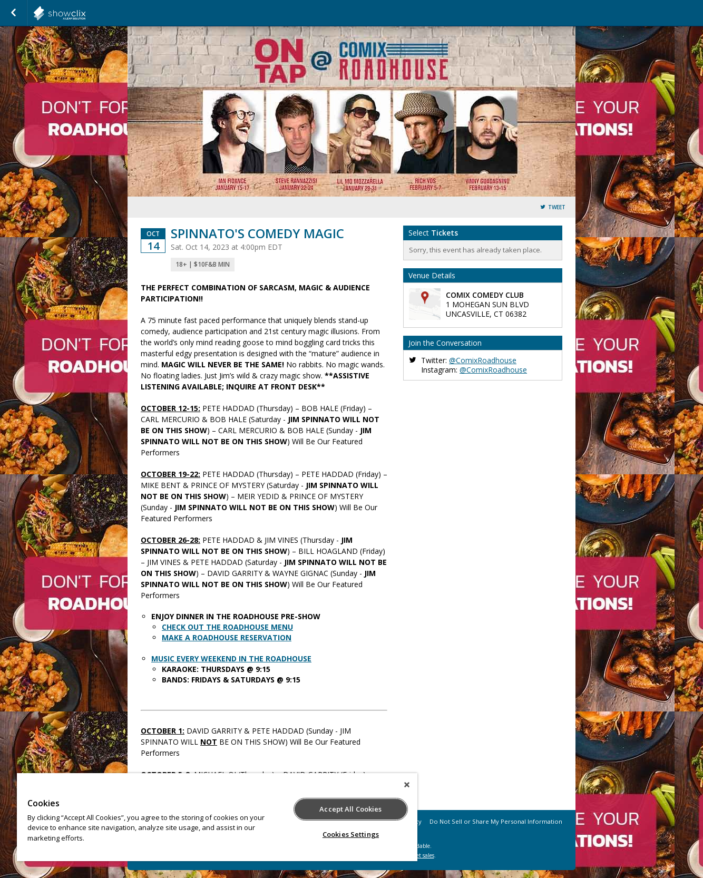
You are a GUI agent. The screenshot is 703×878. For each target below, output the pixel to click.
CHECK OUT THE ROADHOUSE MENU (227, 627)
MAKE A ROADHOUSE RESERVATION (226, 637)
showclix (85, 13)
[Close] (407, 785)
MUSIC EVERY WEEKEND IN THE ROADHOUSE (231, 658)
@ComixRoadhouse (482, 360)
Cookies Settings (351, 834)
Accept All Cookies (350, 809)
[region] (217, 817)
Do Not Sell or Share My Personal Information (495, 821)
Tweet (556, 207)
